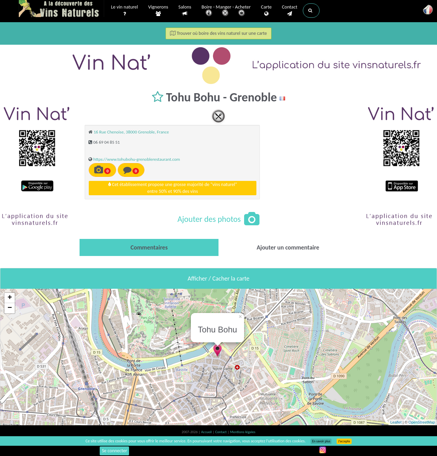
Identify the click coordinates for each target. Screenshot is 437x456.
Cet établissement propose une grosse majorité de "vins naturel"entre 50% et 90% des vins (172, 188)
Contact (289, 10)
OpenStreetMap (421, 422)
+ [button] (10, 298)
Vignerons (158, 10)
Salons (185, 10)
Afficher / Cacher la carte (219, 278)
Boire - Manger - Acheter (226, 11)
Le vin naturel (124, 10)
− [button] (10, 308)
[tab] (149, 247)
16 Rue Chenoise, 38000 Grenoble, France (131, 131)
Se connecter (114, 451)
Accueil (207, 432)
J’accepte (344, 441)
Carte (266, 10)
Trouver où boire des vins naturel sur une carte (218, 33)
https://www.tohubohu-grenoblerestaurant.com (136, 159)
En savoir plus (321, 441)
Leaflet (395, 422)
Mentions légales (242, 432)
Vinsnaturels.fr (61, 9)
